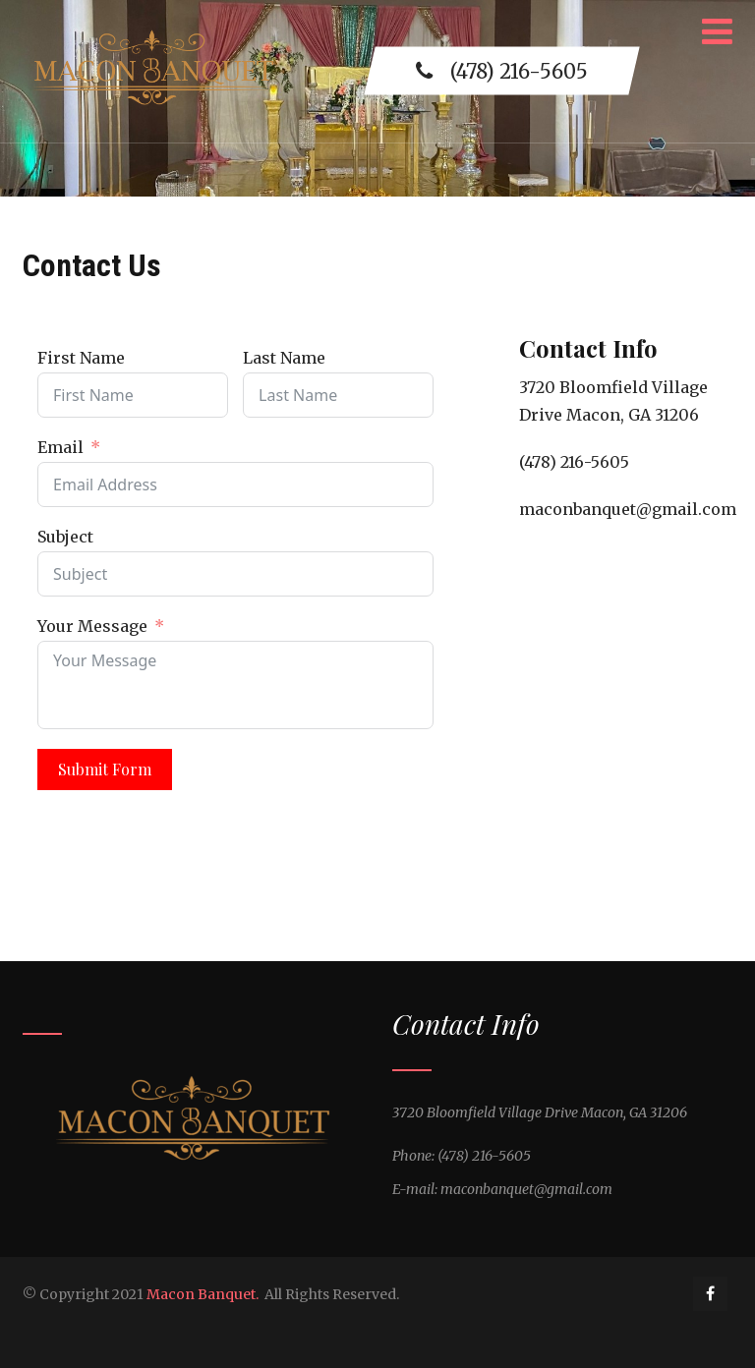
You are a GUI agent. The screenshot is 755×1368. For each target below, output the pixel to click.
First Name (81, 358)
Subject (65, 536)
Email (60, 447)
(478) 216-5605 (502, 71)
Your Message (92, 626)
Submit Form (104, 769)
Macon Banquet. (202, 1294)
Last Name (284, 358)
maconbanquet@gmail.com (627, 509)
